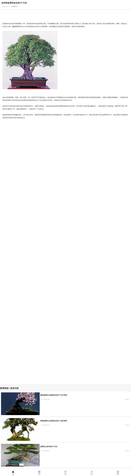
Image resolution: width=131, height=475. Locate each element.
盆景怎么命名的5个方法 (48, 446)
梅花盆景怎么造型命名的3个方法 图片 (53, 395)
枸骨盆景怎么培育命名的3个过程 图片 (53, 421)
